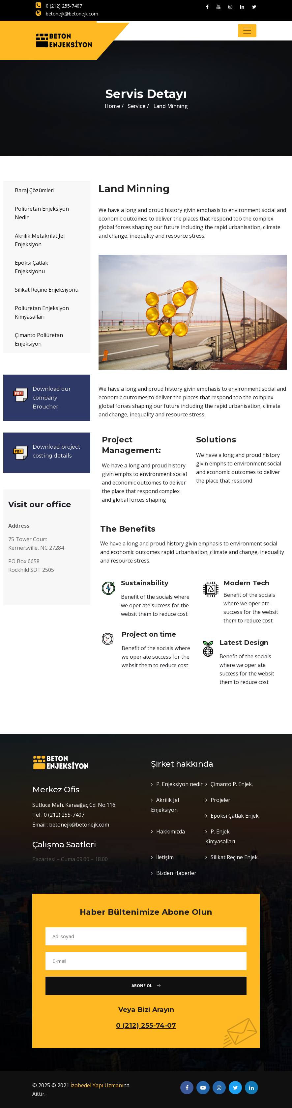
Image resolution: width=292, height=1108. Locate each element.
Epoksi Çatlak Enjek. (235, 815)
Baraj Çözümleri (34, 190)
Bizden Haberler (176, 873)
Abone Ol (146, 986)
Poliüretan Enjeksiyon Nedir (42, 213)
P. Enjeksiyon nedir (179, 784)
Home (112, 106)
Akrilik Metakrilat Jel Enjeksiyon (40, 240)
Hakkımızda (170, 831)
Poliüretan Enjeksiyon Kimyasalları (42, 312)
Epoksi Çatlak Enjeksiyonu (31, 267)
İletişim (165, 857)
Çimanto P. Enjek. (232, 784)
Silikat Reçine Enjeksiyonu (46, 289)
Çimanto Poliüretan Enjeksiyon (39, 339)
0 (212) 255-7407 (59, 6)
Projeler (220, 800)
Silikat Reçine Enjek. (235, 857)
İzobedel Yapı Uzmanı (97, 1085)
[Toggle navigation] (247, 30)
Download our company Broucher (52, 398)
